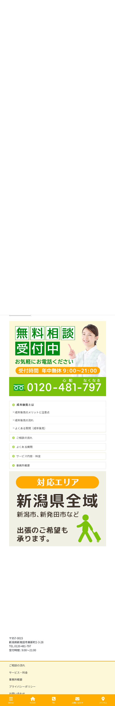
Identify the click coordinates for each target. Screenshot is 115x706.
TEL (54, 700)
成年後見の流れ (24, 420)
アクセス (103, 700)
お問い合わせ (17, 693)
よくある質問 (22, 447)
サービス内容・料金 (26, 456)
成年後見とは (23, 405)
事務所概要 (21, 465)
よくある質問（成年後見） (31, 428)
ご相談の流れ (22, 438)
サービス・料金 (18, 672)
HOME (33, 700)
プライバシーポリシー (22, 686)
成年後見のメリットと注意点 (32, 412)
